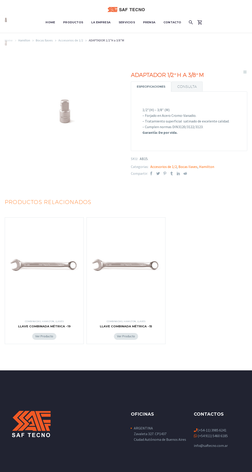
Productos (73, 22)
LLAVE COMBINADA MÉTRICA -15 (126, 326)
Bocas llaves (44, 40)
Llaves (59, 321)
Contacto (172, 22)
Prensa (149, 22)
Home (50, 22)
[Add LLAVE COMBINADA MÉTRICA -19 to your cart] (44, 336)
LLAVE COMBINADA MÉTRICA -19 (44, 326)
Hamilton (206, 166)
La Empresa (100, 22)
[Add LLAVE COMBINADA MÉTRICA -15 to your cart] (126, 336)
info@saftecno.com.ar (211, 445)
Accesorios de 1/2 (70, 40)
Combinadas (33, 321)
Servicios (127, 22)
